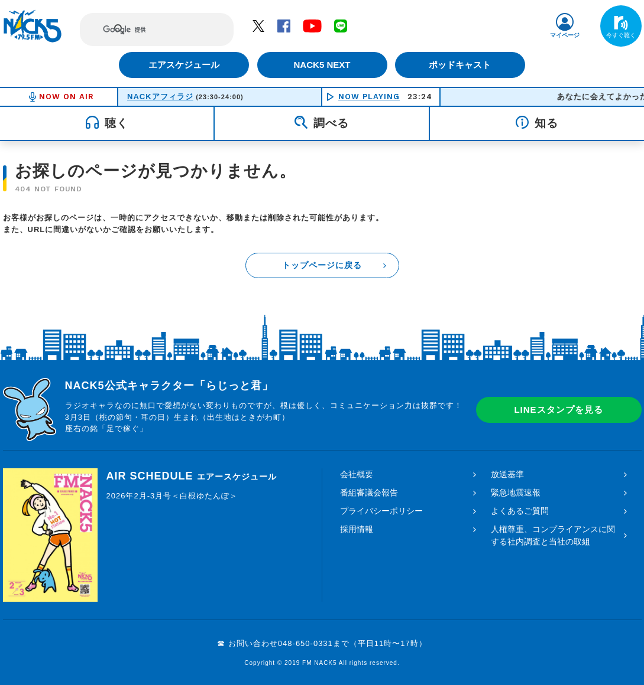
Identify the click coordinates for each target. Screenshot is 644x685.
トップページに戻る (322, 265)
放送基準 (507, 474)
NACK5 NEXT (321, 65)
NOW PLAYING (369, 96)
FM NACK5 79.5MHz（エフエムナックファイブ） (32, 26)
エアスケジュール (183, 65)
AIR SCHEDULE (191, 476)
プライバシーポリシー (381, 511)
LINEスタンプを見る (558, 410)
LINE (340, 25)
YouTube (312, 25)
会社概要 (356, 474)
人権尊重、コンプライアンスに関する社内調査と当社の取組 (553, 535)
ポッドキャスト (461, 65)
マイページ (565, 35)
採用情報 (356, 529)
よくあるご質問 (520, 511)
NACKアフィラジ (160, 96)
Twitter (258, 25)
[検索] (146, 30)
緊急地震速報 (516, 492)
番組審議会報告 (369, 492)
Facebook (283, 25)
